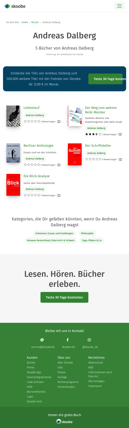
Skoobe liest (34, 401)
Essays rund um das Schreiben (40, 152)
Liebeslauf (31, 108)
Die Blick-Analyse (37, 176)
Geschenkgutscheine (39, 377)
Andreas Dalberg (35, 115)
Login (30, 396)
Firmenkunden (66, 386)
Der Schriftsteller (98, 146)
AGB (90, 367)
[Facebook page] (68, 343)
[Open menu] (119, 6)
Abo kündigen (96, 381)
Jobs (60, 367)
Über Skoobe (65, 362)
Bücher (35, 22)
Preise (30, 367)
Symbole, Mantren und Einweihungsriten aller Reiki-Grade (103, 120)
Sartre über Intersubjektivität (39, 183)
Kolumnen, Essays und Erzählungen (54, 233)
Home (25, 22)
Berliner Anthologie (38, 146)
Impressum (95, 386)
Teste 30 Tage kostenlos (108, 79)
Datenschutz (95, 362)
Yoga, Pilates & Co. (92, 240)
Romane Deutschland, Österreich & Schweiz (50, 240)
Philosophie (87, 233)
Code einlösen (35, 382)
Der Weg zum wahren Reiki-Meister (101, 110)
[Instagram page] (90, 343)
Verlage (62, 377)
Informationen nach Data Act (100, 374)
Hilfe (30, 386)
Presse (62, 372)
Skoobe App (34, 372)
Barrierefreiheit (36, 391)
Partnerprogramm (68, 382)
